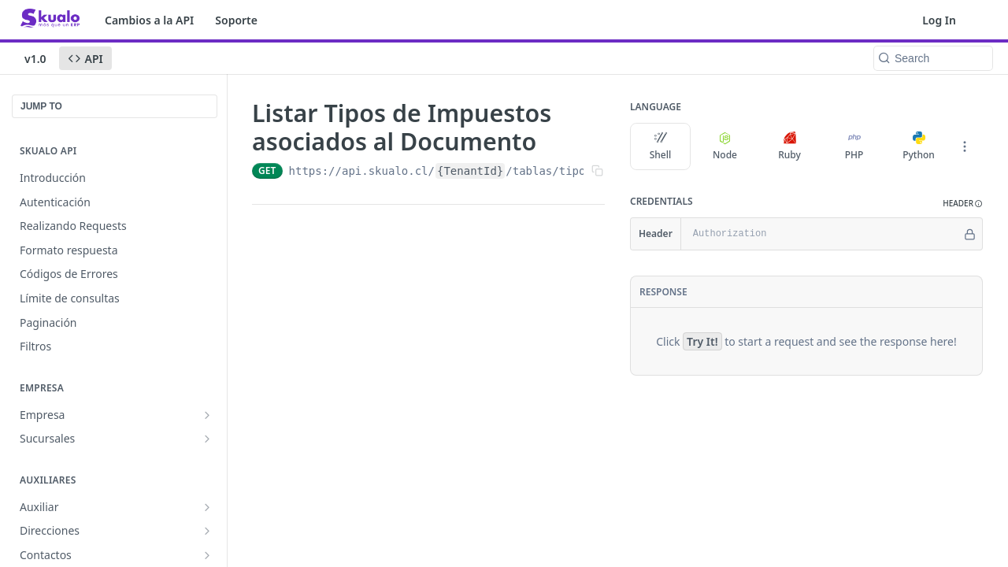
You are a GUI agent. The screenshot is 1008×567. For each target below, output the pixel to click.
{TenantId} (470, 171)
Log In (939, 20)
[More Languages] (964, 146)
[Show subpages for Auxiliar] (207, 507)
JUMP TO (41, 106)
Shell (661, 146)
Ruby (789, 146)
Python (918, 146)
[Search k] (933, 58)
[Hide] (970, 234)
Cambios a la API (149, 20)
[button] (963, 203)
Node (725, 146)
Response (663, 291)
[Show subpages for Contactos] (207, 555)
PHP (854, 146)
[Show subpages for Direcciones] (207, 530)
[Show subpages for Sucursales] (207, 438)
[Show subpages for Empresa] (207, 415)
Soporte (236, 20)
